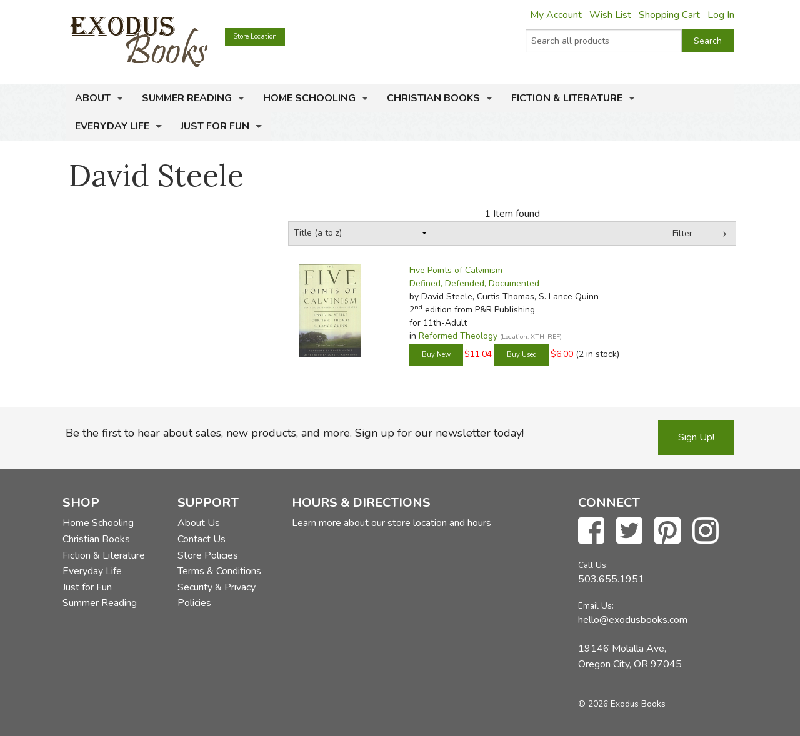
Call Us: (593, 565)
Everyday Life (112, 126)
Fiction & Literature (566, 98)
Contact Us (202, 539)
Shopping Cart (669, 15)
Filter (682, 233)
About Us (199, 523)
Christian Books (433, 98)
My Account (556, 15)
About (93, 98)
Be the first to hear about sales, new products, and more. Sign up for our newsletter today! (295, 432)
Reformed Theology (458, 336)
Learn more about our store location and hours (391, 523)
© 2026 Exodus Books (622, 704)
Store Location (255, 36)
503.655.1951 (611, 579)
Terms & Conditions (219, 571)
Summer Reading (187, 98)
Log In (721, 15)
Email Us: (596, 606)
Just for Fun (215, 126)
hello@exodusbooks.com (633, 620)
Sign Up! (696, 437)
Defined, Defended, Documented (474, 283)
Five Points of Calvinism (455, 270)
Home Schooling (309, 98)
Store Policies (208, 555)
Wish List (610, 15)
